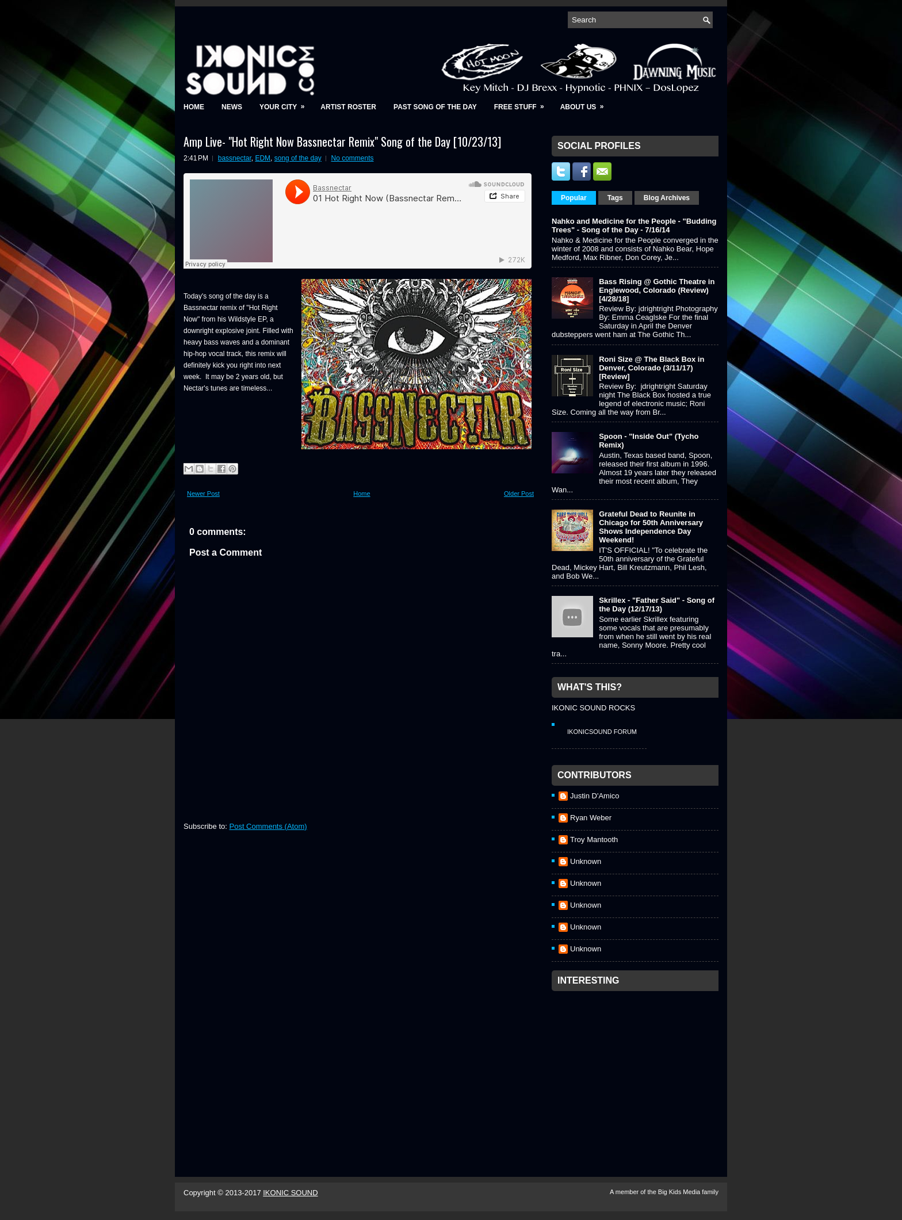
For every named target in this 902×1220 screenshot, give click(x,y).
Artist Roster (348, 107)
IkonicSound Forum (602, 731)
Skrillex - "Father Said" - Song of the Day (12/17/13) (656, 604)
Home (194, 107)
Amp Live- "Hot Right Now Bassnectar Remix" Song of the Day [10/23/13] (342, 141)
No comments (352, 158)
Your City (285, 103)
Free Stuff (523, 103)
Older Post (519, 493)
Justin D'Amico (595, 795)
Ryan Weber (590, 817)
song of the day (298, 158)
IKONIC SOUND (290, 1192)
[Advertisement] (638, 1069)
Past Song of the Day (435, 107)
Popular (574, 198)
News (231, 107)
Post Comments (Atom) (268, 826)
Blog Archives (667, 198)
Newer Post (203, 493)
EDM (262, 158)
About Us (585, 103)
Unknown (585, 861)
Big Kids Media (680, 1191)
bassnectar (234, 158)
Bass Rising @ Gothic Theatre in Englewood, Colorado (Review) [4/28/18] (656, 290)
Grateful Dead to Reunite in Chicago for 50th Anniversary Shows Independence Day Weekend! (651, 527)
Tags (615, 198)
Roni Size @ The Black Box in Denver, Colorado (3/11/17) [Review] (651, 368)
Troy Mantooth (594, 839)
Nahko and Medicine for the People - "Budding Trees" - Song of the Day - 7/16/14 (634, 225)
